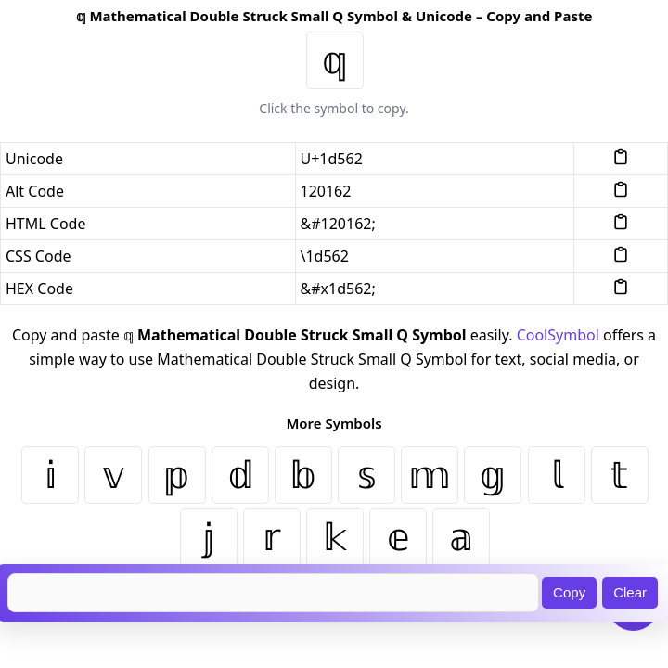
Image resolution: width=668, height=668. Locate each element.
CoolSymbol (558, 335)
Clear (630, 592)
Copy (569, 592)
